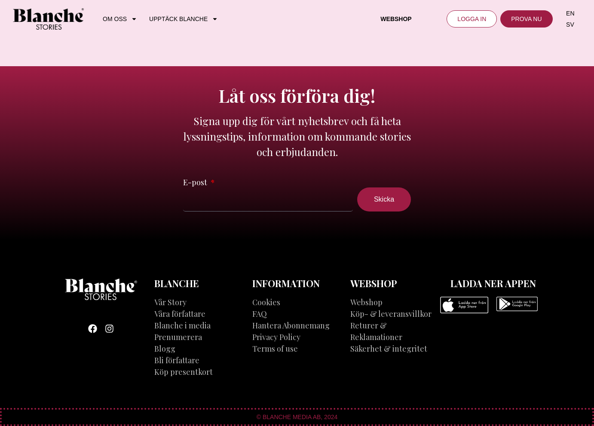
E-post (196, 182)
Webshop (395, 18)
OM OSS (120, 19)
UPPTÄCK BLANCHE (183, 19)
